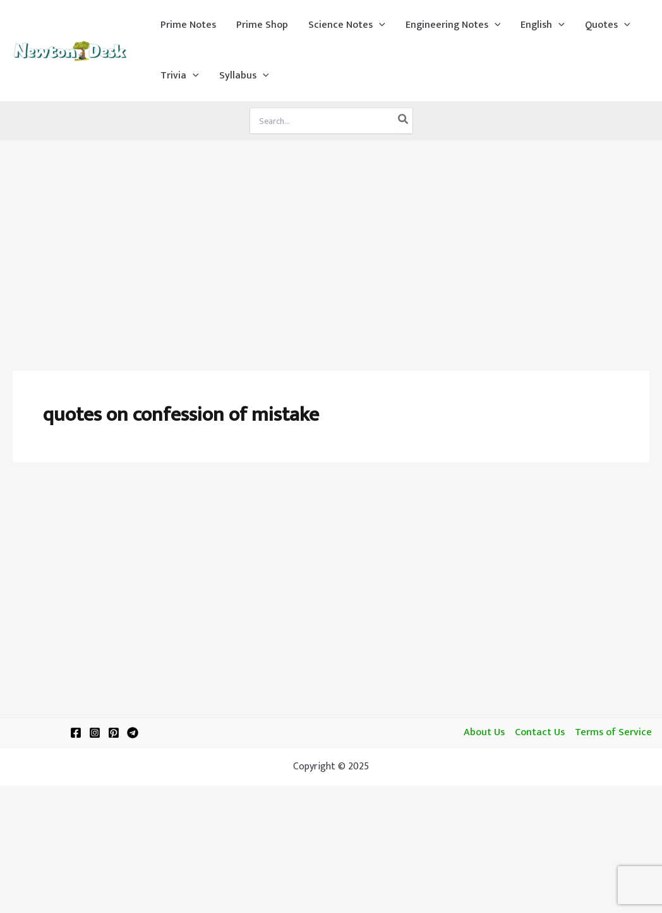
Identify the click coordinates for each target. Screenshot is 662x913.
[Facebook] (75, 732)
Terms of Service (613, 732)
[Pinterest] (113, 732)
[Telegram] (132, 732)
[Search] (403, 121)
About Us (484, 732)
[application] (379, 25)
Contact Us (540, 732)
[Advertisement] (331, 235)
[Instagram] (94, 732)
